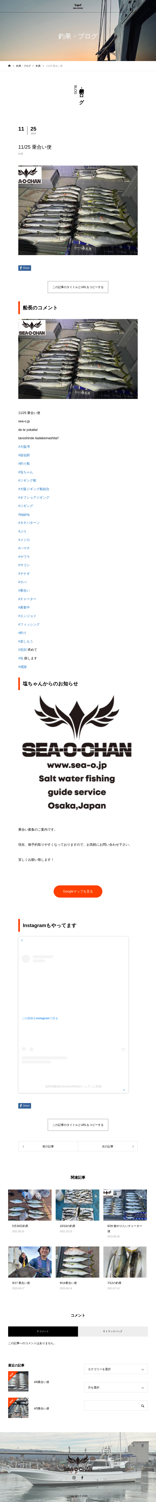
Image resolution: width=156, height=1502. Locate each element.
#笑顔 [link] (22, 649)
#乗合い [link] (24, 590)
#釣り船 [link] (24, 463)
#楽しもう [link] (25, 641)
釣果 (20, 153)
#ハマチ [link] (24, 548)
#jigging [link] (23, 514)
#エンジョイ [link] (27, 616)
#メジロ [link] (24, 540)
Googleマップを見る (78, 891)
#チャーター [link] (27, 599)
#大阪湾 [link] (24, 446)
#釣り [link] (22, 633)
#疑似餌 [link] (24, 455)
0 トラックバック (112, 1331)
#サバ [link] (22, 582)
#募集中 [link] (24, 607)
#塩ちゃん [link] (25, 472)
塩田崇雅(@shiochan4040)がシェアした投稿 (73, 1086)
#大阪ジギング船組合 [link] (33, 489)
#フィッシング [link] (29, 624)
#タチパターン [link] (29, 522)
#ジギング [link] (25, 506)
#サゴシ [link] (24, 565)
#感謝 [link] (22, 667)
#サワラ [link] (24, 556)
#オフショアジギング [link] (33, 497)
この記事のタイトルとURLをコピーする (78, 287)
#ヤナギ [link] (24, 573)
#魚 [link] (20, 658)
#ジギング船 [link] (27, 480)
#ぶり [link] (22, 531)
